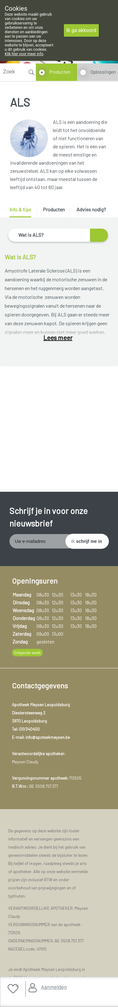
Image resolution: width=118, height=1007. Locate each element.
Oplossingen (103, 72)
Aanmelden (54, 987)
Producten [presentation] (54, 209)
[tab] (22, 211)
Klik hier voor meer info (24, 54)
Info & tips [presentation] (20, 209)
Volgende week (27, 652)
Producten (59, 72)
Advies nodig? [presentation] (91, 209)
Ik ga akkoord (81, 30)
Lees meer (57, 337)
